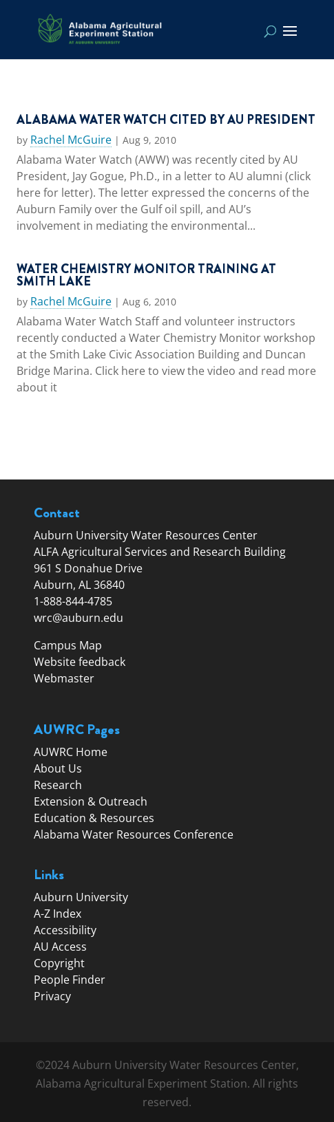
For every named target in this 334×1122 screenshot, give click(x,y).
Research (58, 784)
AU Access (60, 946)
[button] (290, 40)
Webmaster (64, 678)
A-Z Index (57, 913)
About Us (58, 768)
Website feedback (79, 661)
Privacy (52, 996)
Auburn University (81, 897)
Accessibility (65, 930)
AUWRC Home (70, 751)
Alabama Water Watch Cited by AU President (166, 120)
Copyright (59, 963)
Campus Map (68, 645)
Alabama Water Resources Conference (133, 834)
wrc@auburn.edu (78, 617)
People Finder (69, 979)
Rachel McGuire (71, 140)
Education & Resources (94, 818)
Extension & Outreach (90, 801)
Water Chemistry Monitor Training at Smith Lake (146, 275)
